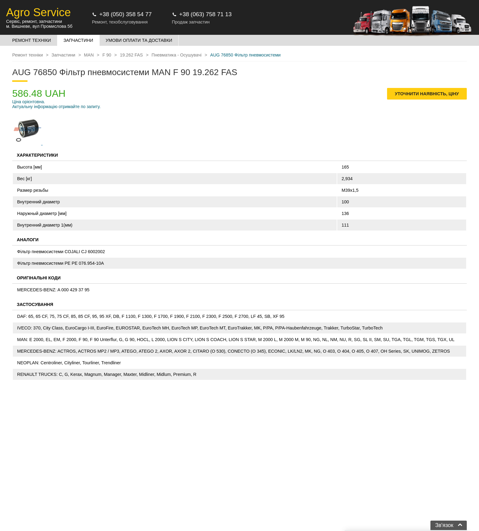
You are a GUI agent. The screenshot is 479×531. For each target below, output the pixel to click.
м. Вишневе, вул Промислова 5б (39, 26)
